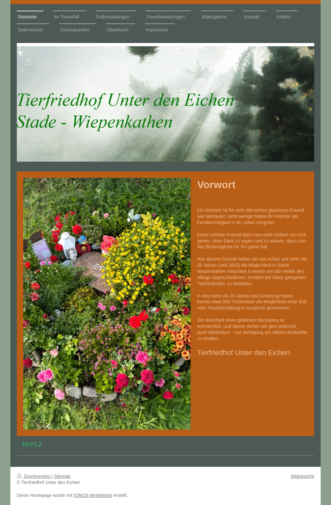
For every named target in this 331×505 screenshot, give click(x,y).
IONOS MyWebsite (93, 495)
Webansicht (302, 476)
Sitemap (62, 476)
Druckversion (34, 476)
